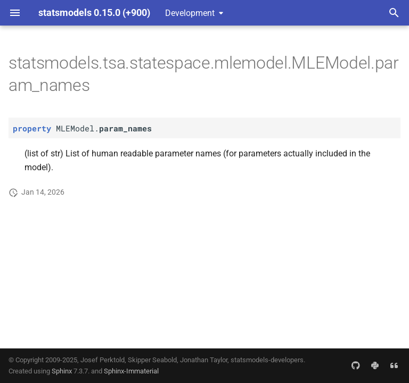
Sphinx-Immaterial (131, 371)
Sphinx (62, 371)
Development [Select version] (190, 13)
